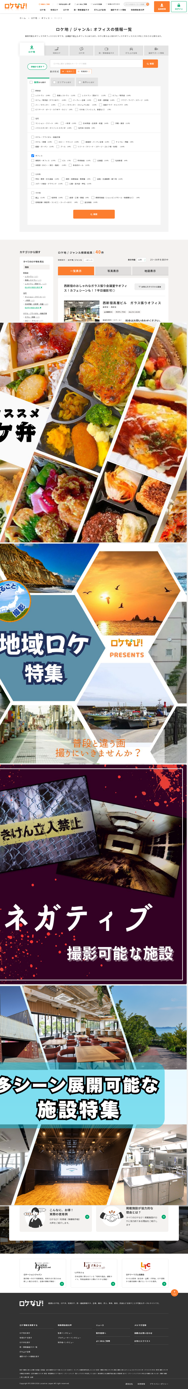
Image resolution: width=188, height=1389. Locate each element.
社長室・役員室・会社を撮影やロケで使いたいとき (50, 1370)
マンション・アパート (35, 296)
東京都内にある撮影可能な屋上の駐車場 (110, 1373)
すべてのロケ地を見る (33, 261)
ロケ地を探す (25, 1333)
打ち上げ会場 (100, 9)
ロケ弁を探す (25, 1342)
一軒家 (30, 300)
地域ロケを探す (26, 1337)
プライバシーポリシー (159, 1384)
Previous (62, 313)
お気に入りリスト (113, 4)
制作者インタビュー (66, 1342)
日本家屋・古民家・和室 (36, 304)
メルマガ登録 (96, 4)
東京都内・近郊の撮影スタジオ (33, 1373)
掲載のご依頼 (44, 4)
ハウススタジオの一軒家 (151, 1370)
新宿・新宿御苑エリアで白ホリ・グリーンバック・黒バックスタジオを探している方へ (70, 1373)
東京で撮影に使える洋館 (27, 1370)
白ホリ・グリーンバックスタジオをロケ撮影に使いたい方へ (141, 1373)
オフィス (45, 18)
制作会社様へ (63, 4)
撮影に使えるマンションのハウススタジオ (130, 1370)
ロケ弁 (66, 9)
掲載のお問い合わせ (143, 1333)
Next (101, 313)
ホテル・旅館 (32, 317)
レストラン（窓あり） (36, 283)
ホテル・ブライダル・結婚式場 (35, 313)
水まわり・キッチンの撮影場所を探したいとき (81, 1370)
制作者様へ (101, 1333)
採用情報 (141, 1384)
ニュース (100, 1325)
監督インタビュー (65, 1333)
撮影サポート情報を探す (29, 1356)
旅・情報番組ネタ (81, 9)
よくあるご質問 (80, 4)
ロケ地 (43, 9)
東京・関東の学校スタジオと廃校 (106, 1370)
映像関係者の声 (137, 9)
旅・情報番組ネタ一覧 (28, 1347)
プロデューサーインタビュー (69, 1337)
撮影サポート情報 (118, 9)
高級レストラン (33, 280)
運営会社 (129, 1384)
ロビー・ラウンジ (34, 320)
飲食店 (25, 273)
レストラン (31, 276)
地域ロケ (54, 9)
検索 (94, 214)
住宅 (25, 293)
